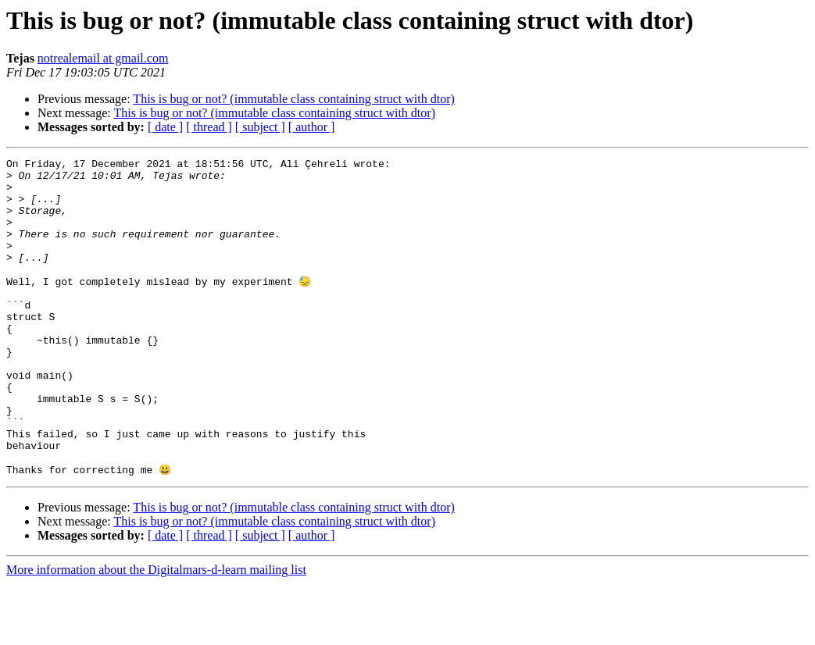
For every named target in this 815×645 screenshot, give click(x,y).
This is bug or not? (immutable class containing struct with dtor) (293, 98)
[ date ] (165, 127)
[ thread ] (209, 127)
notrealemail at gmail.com (103, 58)
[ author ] (311, 127)
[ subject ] (260, 127)
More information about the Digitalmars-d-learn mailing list (156, 631)
